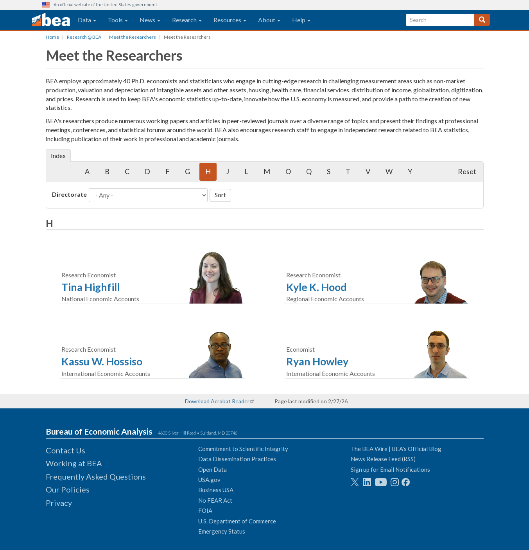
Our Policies (68, 489)
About (269, 19)
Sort (220, 194)
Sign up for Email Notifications (390, 469)
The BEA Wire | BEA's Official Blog (396, 448)
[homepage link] (51, 20)
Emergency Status (221, 531)
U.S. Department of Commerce (237, 521)
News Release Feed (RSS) (383, 458)
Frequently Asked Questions (96, 476)
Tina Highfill (90, 286)
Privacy (59, 502)
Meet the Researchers (132, 37)
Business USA (215, 489)
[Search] (482, 20)
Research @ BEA (84, 37)
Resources (229, 19)
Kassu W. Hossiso (101, 361)
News (150, 19)
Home (52, 37)
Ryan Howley (317, 361)
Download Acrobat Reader (217, 401)
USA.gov (209, 479)
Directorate (69, 194)
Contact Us (65, 450)
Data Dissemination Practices (237, 458)
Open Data (212, 469)
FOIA (205, 510)
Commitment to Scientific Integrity (243, 448)
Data (87, 19)
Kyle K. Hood (316, 286)
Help (301, 19)
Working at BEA (74, 463)
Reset (467, 171)
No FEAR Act (215, 500)
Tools (118, 19)
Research (187, 19)
